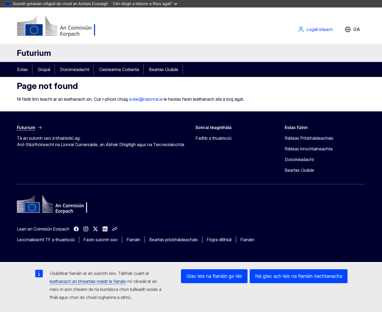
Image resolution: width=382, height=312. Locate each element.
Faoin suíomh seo (100, 239)
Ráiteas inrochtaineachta (309, 148)
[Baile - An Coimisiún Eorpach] (60, 26)
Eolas (22, 69)
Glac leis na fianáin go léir (214, 276)
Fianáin (133, 239)
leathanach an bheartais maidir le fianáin (88, 281)
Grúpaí (44, 69)
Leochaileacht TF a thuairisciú (46, 239)
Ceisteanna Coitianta (119, 69)
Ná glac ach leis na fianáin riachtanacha (298, 276)
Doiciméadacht (74, 69)
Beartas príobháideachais (173, 239)
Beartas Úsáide (163, 69)
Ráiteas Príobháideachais (309, 138)
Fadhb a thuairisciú (213, 138)
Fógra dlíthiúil (219, 239)
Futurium (34, 53)
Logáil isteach (315, 29)
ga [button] (352, 29)
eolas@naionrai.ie (146, 99)
